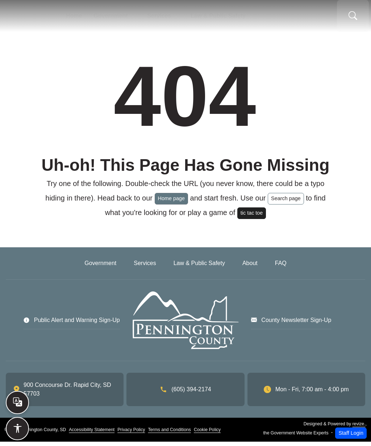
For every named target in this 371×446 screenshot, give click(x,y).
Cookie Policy (207, 434)
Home (81, 18)
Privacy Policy (131, 434)
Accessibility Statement (91, 434)
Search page (286, 203)
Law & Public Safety (212, 18)
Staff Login (350, 437)
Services (158, 18)
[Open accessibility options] (17, 428)
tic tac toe (252, 217)
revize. (359, 428)
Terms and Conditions (169, 434)
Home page (171, 203)
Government (114, 18)
